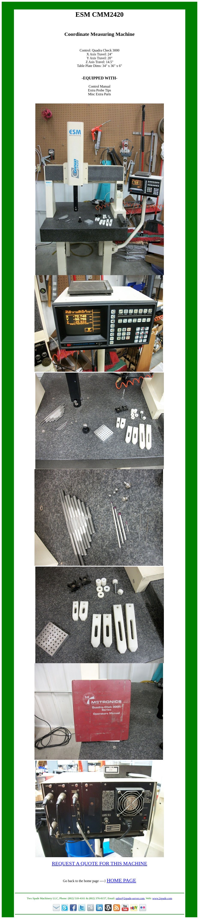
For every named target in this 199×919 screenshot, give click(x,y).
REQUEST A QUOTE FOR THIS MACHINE (99, 863)
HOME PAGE (121, 880)
